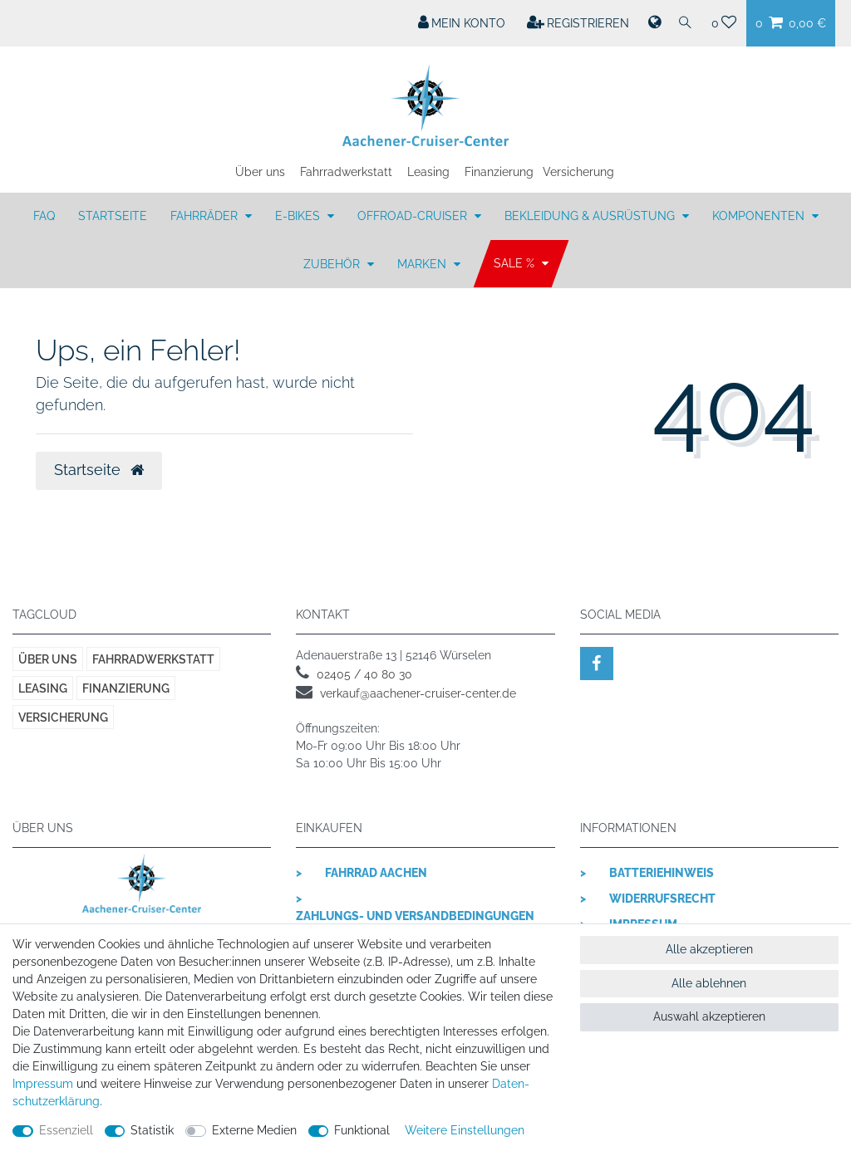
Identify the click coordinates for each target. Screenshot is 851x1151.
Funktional (362, 1130)
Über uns (260, 172)
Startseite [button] (99, 470)
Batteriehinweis (661, 872)
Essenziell (66, 1130)
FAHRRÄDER (205, 216)
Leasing (428, 172)
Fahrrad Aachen (376, 872)
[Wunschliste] (724, 23)
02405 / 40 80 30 (364, 674)
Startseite (112, 216)
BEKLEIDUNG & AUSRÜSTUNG (591, 216)
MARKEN (423, 264)
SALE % (516, 264)
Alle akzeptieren (709, 949)
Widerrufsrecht (662, 898)
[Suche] (685, 23)
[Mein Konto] (462, 23)
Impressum (42, 1083)
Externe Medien (254, 1130)
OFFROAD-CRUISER (413, 216)
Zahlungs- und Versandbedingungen (415, 916)
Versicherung (578, 172)
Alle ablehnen (708, 983)
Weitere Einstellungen (464, 1130)
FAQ (44, 216)
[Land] (653, 23)
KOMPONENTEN (760, 216)
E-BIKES (299, 216)
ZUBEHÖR (333, 264)
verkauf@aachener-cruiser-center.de (418, 693)
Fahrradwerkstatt (346, 172)
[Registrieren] (578, 23)
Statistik (152, 1130)
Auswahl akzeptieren (709, 1016)
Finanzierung (499, 172)
